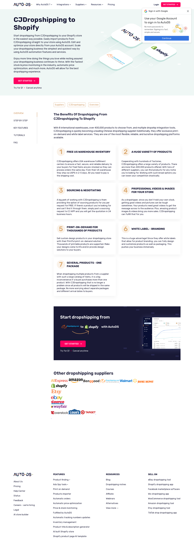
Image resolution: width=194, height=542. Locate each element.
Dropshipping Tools (56, 536)
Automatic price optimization (67, 483)
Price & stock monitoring (65, 488)
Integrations (63, 4)
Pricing (111, 4)
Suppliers (80, 4)
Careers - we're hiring (24, 485)
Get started (169, 4)
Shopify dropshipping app (160, 464)
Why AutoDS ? (43, 4)
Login (156, 4)
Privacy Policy (19, 536)
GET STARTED (25, 81)
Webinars (110, 478)
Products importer (62, 473)
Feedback (18, 480)
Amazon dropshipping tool (161, 483)
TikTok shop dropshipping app (162, 492)
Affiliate (110, 473)
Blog (108, 459)
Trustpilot (172, 532)
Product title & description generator (71, 506)
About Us (18, 461)
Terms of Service (33, 536)
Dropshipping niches (116, 464)
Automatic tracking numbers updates (71, 497)
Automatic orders (61, 478)
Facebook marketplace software (164, 469)
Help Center (19, 471)
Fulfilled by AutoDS (62, 492)
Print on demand (61, 469)
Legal (16, 489)
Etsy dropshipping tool (159, 488)
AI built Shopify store (63, 511)
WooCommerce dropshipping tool (164, 478)
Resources (96, 4)
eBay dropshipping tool (159, 459)
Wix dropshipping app (158, 473)
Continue (166, 38)
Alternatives (112, 483)
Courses (110, 469)
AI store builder (21, 494)
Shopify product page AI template (69, 516)
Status (17, 475)
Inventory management (64, 502)
